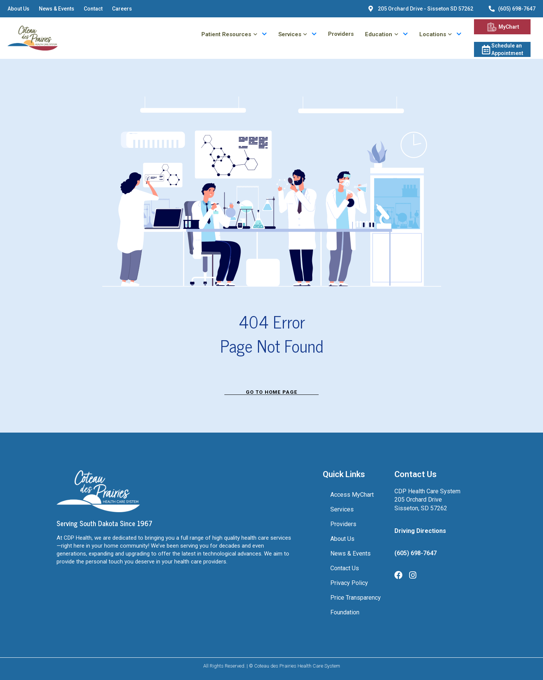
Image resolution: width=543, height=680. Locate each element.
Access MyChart (352, 494)
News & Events (56, 9)
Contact (93, 9)
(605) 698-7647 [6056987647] (516, 9)
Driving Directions (420, 530)
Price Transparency (355, 597)
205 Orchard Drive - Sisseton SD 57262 (425, 9)
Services (342, 509)
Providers (341, 34)
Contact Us (344, 568)
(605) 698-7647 (415, 553)
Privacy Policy (349, 582)
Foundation (344, 612)
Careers (122, 9)
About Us (18, 9)
